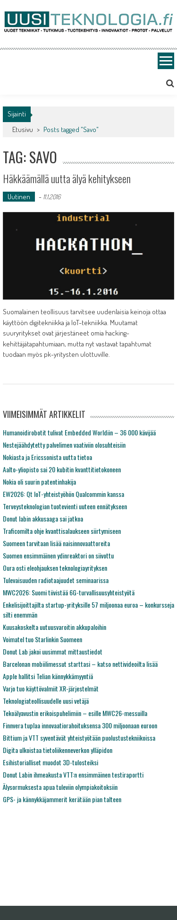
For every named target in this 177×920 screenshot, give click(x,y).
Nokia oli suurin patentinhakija (39, 482)
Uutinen (19, 196)
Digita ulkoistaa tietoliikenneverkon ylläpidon (57, 750)
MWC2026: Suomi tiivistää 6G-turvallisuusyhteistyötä (69, 592)
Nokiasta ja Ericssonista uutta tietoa (47, 457)
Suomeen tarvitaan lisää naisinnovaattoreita (56, 543)
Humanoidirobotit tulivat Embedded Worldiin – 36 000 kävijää (79, 432)
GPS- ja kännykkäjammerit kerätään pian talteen (62, 799)
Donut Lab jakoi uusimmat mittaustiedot (52, 651)
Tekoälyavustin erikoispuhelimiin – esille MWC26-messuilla (75, 713)
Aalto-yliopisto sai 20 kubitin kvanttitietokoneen (62, 469)
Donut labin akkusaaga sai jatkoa (43, 518)
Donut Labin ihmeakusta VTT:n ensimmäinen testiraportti (73, 774)
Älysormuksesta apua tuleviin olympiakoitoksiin (60, 787)
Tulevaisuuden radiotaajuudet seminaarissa (56, 580)
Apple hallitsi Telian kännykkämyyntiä (48, 676)
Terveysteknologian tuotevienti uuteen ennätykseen (65, 506)
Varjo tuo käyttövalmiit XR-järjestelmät (51, 688)
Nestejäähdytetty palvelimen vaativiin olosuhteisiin (64, 445)
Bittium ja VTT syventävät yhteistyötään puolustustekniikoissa (79, 738)
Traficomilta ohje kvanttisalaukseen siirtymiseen (62, 531)
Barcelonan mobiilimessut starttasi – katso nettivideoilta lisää (80, 664)
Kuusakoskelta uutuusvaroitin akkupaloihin (54, 627)
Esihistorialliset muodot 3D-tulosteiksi (50, 762)
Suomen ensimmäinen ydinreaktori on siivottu (58, 555)
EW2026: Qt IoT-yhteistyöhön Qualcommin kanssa (63, 494)
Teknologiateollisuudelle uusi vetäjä (46, 701)
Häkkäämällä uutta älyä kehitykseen (67, 178)
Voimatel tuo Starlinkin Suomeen (42, 639)
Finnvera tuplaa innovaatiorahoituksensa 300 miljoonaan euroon (80, 725)
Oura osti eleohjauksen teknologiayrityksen (55, 568)
